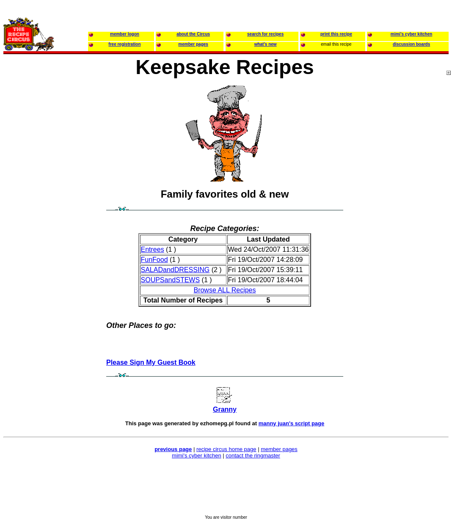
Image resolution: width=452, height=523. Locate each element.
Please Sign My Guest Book (151, 362)
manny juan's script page (292, 423)
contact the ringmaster (253, 455)
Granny (225, 409)
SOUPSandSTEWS (170, 280)
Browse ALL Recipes (224, 290)
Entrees (152, 249)
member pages (279, 449)
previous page (173, 449)
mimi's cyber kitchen (196, 455)
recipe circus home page (226, 449)
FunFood (154, 259)
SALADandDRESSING (175, 269)
